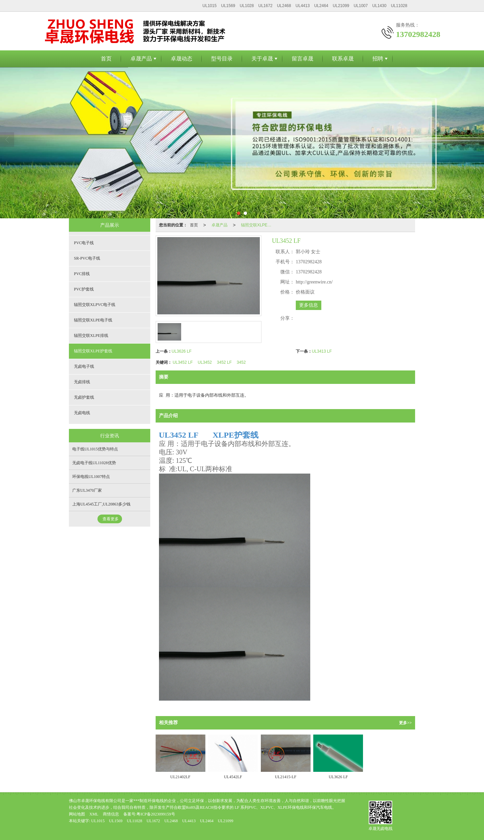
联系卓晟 (343, 58)
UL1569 (228, 5)
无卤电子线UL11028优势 (94, 462)
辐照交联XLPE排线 (91, 335)
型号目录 (222, 58)
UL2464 (321, 5)
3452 (241, 362)
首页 (106, 58)
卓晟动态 (181, 58)
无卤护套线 (84, 397)
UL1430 (379, 5)
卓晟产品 (141, 58)
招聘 (377, 58)
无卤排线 (82, 382)
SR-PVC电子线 (87, 258)
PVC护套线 (84, 289)
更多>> (405, 722)
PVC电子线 (84, 242)
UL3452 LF (183, 362)
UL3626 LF (182, 351)
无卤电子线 (84, 366)
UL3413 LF (322, 351)
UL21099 (341, 5)
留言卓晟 (302, 58)
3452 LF (224, 362)
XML (93, 814)
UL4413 (302, 5)
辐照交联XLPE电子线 (93, 320)
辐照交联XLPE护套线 (259, 225)
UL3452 (205, 362)
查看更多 (111, 519)
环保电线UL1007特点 (91, 476)
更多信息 (308, 305)
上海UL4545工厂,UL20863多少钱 (101, 504)
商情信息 (111, 814)
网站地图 (77, 814)
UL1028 (247, 5)
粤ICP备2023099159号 (155, 814)
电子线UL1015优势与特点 (95, 449)
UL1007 (361, 5)
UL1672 (265, 5)
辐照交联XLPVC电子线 (94, 304)
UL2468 (284, 5)
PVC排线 (82, 273)
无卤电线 (82, 412)
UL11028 (399, 5)
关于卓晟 (262, 58)
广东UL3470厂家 (87, 490)
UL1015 (209, 5)
